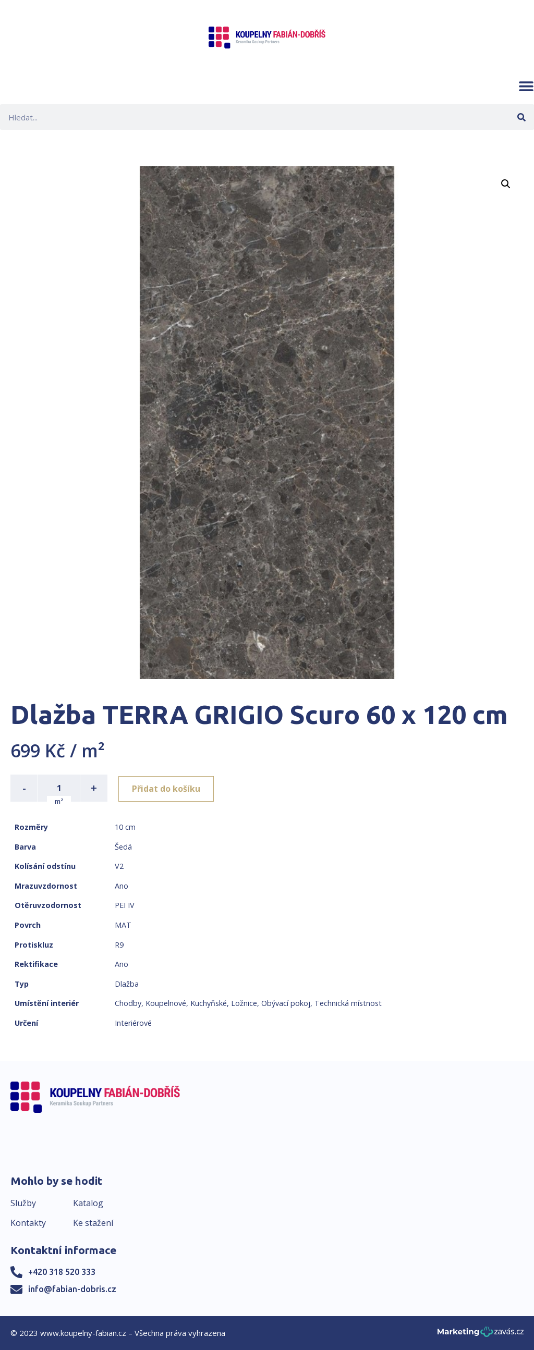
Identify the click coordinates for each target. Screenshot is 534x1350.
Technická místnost (348, 1003)
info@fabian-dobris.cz (72, 1289)
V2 (119, 866)
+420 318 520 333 (61, 1272)
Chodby (128, 1003)
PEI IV (125, 905)
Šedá (123, 847)
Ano (121, 886)
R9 (119, 945)
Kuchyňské (208, 1003)
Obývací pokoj (285, 1003)
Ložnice (244, 1003)
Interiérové (133, 1023)
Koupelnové (165, 1003)
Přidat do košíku (168, 788)
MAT (123, 925)
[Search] (521, 117)
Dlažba (127, 984)
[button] (526, 86)
